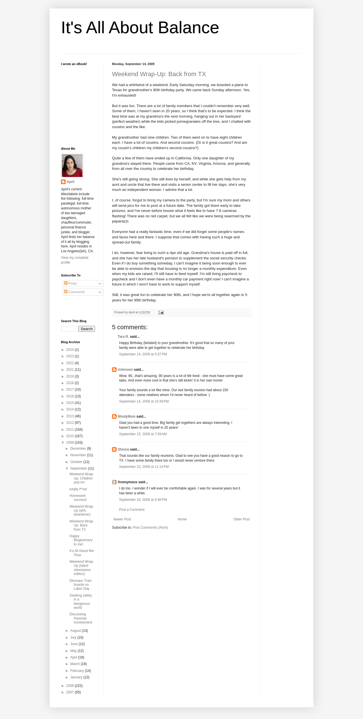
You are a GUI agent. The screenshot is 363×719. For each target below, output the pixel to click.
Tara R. (123, 337)
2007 (70, 692)
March (75, 664)
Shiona (123, 449)
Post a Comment (131, 510)
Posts (70, 283)
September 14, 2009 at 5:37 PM (143, 354)
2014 (70, 409)
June (74, 644)
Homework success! (78, 498)
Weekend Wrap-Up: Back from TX (159, 74)
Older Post (241, 519)
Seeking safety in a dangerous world (80, 601)
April (70, 182)
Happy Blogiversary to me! (80, 540)
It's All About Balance (140, 27)
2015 (70, 403)
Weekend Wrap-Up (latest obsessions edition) (81, 568)
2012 (70, 423)
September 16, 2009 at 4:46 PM (143, 500)
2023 (70, 356)
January (76, 677)
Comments (74, 292)
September (79, 468)
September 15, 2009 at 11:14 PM (144, 467)
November (78, 455)
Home (182, 519)
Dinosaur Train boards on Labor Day (80, 585)
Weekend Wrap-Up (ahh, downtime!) (81, 511)
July (73, 637)
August (76, 631)
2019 (70, 376)
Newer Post (122, 519)
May (74, 651)
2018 (70, 383)
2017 (70, 389)
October (76, 462)
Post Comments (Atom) (150, 528)
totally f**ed (78, 489)
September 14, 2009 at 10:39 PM (144, 401)
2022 (70, 363)
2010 (70, 436)
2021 (70, 370)
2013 (70, 416)
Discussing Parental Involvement (80, 618)
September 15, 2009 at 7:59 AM (143, 434)
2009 (70, 443)
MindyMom (127, 416)
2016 (70, 396)
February (77, 671)
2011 (70, 430)
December (78, 449)
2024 (70, 350)
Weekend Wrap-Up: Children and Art (81, 478)
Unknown (125, 370)
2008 (70, 686)
